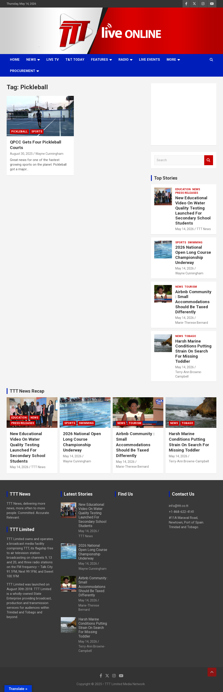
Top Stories (165, 178)
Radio (123, 60)
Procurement (22, 71)
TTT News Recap (27, 391)
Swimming (195, 242)
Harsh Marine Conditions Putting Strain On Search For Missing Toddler (193, 351)
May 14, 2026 (184, 229)
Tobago (190, 336)
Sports (36, 131)
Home (15, 60)
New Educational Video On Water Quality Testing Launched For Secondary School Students (193, 210)
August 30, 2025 (21, 153)
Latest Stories (78, 494)
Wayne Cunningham (49, 153)
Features (99, 60)
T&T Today (74, 60)
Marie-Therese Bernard (191, 322)
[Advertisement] (183, 114)
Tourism (191, 286)
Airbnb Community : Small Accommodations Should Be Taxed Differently (193, 301)
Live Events (149, 60)
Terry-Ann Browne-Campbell (189, 461)
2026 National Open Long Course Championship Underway (193, 255)
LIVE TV (52, 60)
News (31, 60)
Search (208, 160)
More (171, 60)
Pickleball (19, 131)
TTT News (203, 229)
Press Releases (186, 192)
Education (183, 189)
